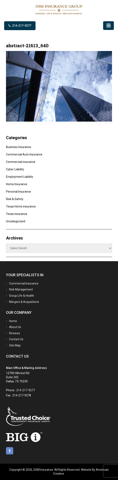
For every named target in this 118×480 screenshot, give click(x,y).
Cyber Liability (15, 169)
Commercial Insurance (23, 283)
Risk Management (21, 289)
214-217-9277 (21, 25)
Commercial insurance (20, 162)
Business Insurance (18, 147)
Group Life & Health (21, 295)
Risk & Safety (14, 199)
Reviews (14, 333)
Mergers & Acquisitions (24, 301)
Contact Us (16, 339)
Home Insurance (16, 184)
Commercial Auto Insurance (24, 154)
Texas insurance (16, 214)
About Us (15, 327)
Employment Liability (19, 176)
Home (13, 321)
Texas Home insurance (21, 206)
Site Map (15, 345)
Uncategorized (15, 221)
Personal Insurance (18, 191)
